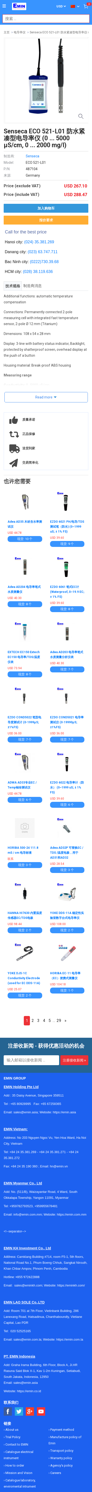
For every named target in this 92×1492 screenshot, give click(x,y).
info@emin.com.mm (27, 1214)
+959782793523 (21, 1206)
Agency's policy (61, 1465)
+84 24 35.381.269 (23, 1152)
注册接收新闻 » (74, 1060)
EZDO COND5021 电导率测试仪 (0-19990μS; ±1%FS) (67, 722)
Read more (44, 397)
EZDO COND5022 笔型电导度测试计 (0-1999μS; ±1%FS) (24, 722)
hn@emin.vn (59, 1166)
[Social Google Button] (30, 1411)
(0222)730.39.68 (44, 262)
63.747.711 (48, 252)
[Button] (4, 6)
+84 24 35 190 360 (24, 1166)
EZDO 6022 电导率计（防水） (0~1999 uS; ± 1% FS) (67, 787)
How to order (14, 1465)
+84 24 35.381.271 (52, 1152)
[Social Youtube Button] (41, 1411)
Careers (55, 1473)
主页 (7, 32)
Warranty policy (61, 1458)
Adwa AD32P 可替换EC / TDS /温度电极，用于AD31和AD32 (66, 852)
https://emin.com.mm (72, 1214)
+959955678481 (45, 1206)
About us (11, 1429)
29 (59, 1020)
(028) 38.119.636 (38, 271)
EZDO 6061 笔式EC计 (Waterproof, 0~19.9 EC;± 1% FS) (67, 592)
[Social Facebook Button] (8, 1411)
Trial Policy (12, 1437)
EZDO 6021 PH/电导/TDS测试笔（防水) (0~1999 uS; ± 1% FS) (67, 526)
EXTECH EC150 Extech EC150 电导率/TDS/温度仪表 (24, 657)
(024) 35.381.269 (39, 242)
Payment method (62, 1429)
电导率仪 (20, 32)
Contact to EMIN (16, 1444)
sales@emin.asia (25, 1383)
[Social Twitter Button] (19, 1411)
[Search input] (43, 18)
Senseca (32, 156)
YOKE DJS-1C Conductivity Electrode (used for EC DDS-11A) (24, 978)
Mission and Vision (18, 1473)
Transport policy (61, 1450)
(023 (32, 252)
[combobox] (43, 18)
